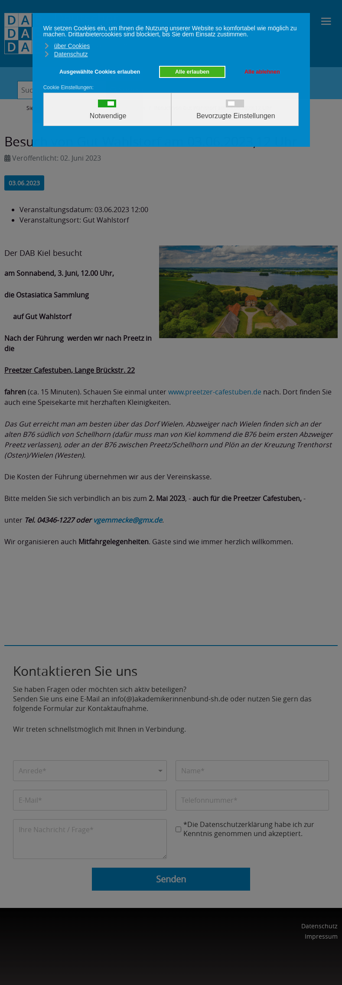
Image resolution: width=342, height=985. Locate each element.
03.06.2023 (24, 183)
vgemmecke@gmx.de (127, 520)
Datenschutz (319, 926)
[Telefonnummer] (252, 800)
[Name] (252, 770)
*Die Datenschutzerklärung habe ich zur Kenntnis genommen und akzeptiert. (248, 829)
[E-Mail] (90, 800)
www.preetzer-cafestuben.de (214, 392)
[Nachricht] (90, 839)
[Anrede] (90, 770)
